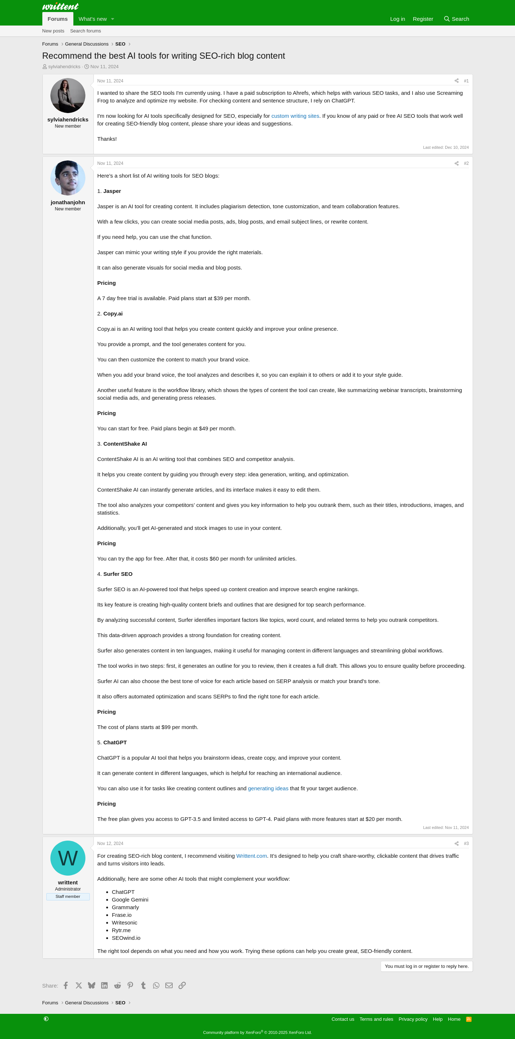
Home (454, 1019)
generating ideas (268, 788)
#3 (466, 843)
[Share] (456, 81)
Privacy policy (413, 1019)
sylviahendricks (64, 66)
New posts (53, 31)
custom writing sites (295, 116)
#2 (466, 163)
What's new (93, 19)
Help (438, 1019)
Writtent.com (252, 856)
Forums (58, 19)
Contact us (342, 1019)
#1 (466, 81)
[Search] (456, 19)
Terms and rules (376, 1019)
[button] (112, 19)
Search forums (85, 31)
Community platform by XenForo (257, 1032)
